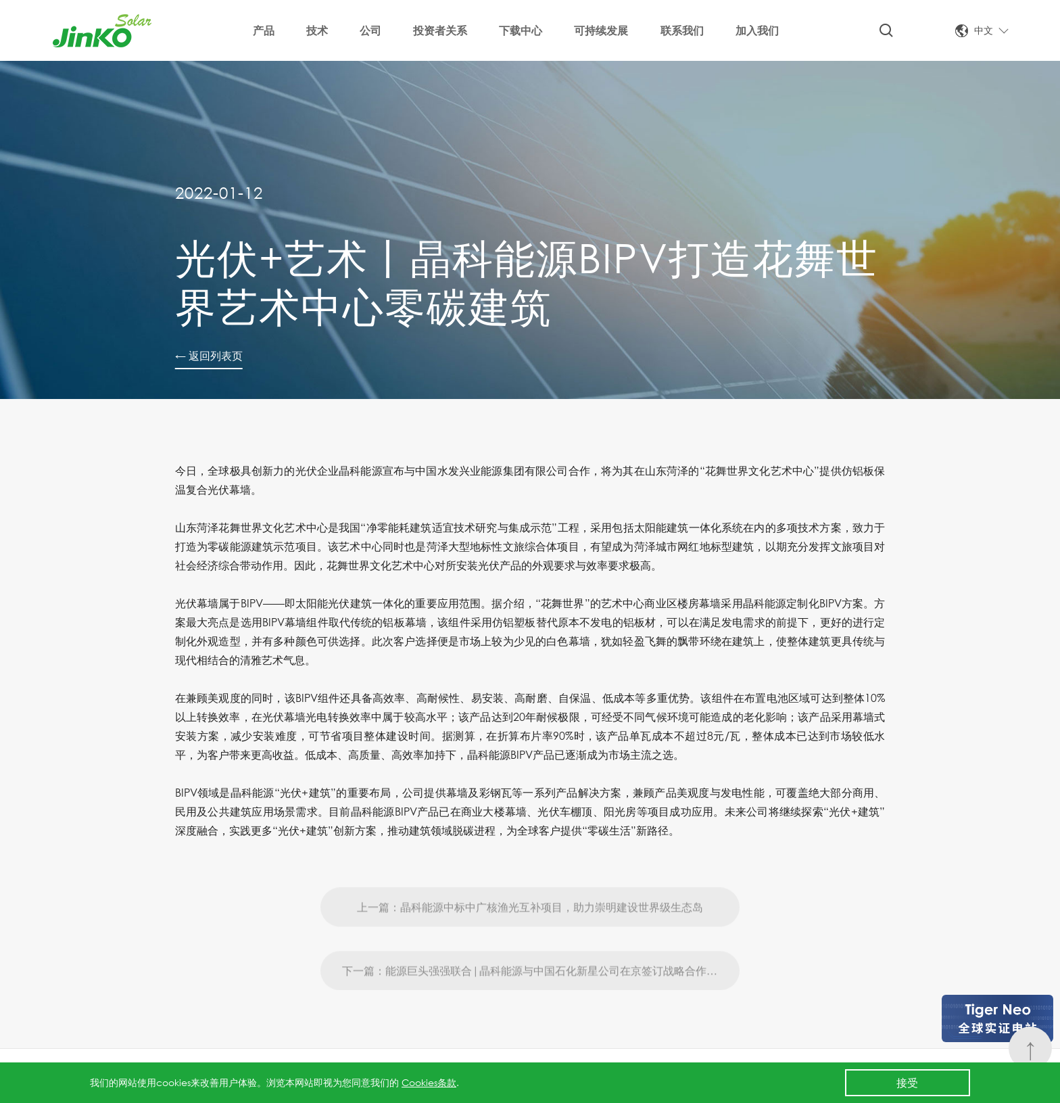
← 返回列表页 (209, 355)
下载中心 (520, 30)
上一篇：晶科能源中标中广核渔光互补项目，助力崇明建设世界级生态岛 (530, 938)
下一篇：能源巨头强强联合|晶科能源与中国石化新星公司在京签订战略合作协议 (535, 1001)
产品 (263, 30)
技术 (317, 30)
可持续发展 (601, 30)
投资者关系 (440, 30)
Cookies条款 (429, 1082)
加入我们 (757, 30)
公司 (370, 30)
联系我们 (682, 30)
